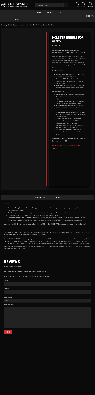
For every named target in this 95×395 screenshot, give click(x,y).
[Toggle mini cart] (90, 14)
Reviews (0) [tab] (55, 194)
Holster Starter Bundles (27, 22)
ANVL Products (29, 12)
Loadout (50, 12)
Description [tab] (40, 194)
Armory (39, 12)
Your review (9, 302)
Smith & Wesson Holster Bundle (12, 377)
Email (6, 286)
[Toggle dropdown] (21, 12)
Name (6, 278)
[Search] (66, 5)
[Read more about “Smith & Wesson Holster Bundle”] (12, 387)
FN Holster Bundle (36, 376)
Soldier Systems (7, 17)
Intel (17, 17)
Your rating (8, 294)
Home (3, 22)
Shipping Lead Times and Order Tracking (66, 142)
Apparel (60, 12)
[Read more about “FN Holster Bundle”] (36, 387)
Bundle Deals (12, 22)
